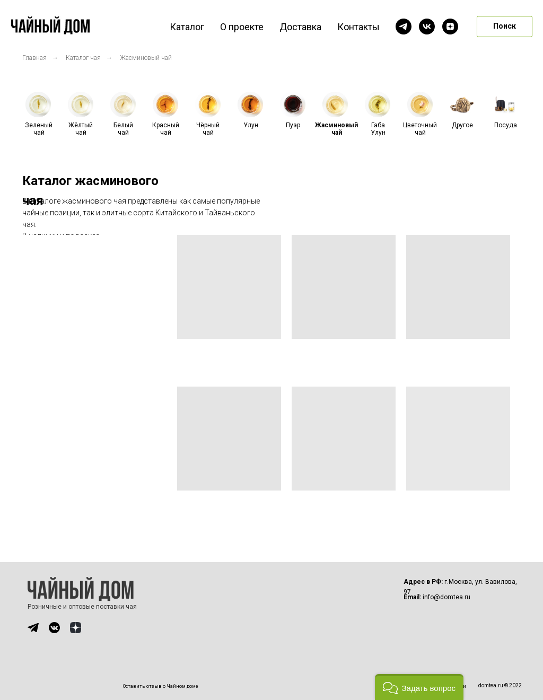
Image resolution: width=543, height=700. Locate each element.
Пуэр (293, 125)
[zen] (450, 26)
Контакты (358, 26)
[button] (419, 687)
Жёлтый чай (80, 128)
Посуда (505, 125)
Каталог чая (83, 58)
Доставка (300, 26)
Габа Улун (378, 128)
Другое (462, 125)
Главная (34, 58)
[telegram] (403, 26)
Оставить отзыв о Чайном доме (160, 686)
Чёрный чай (208, 128)
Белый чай (123, 128)
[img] (33, 627)
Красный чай (165, 128)
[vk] (427, 26)
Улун (250, 125)
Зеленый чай (38, 128)
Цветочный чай (420, 128)
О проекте (242, 26)
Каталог (187, 26)
